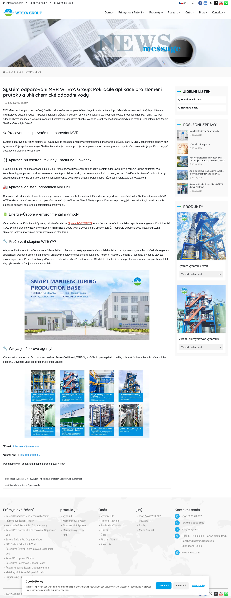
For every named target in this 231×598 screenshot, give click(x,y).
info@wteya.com (14, 3)
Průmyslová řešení (131, 12)
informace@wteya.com (26, 446)
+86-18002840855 (30, 455)
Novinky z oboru (33, 72)
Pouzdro (174, 12)
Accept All (164, 585)
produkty (156, 12)
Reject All (181, 585)
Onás (189, 12)
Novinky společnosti (190, 100)
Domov (109, 12)
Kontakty (219, 12)
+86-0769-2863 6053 (62, 3)
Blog (203, 12)
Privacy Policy (198, 585)
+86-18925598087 (38, 3)
